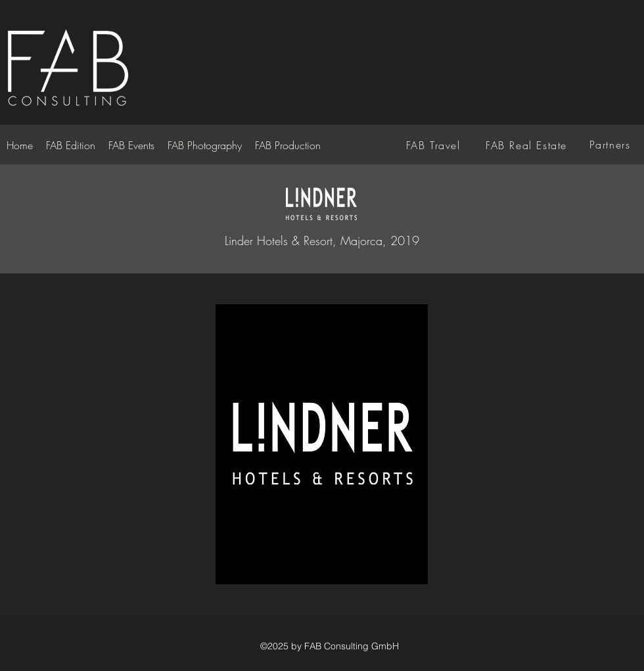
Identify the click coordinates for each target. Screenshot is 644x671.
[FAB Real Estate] (527, 145)
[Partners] (611, 144)
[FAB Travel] (434, 145)
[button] (322, 444)
